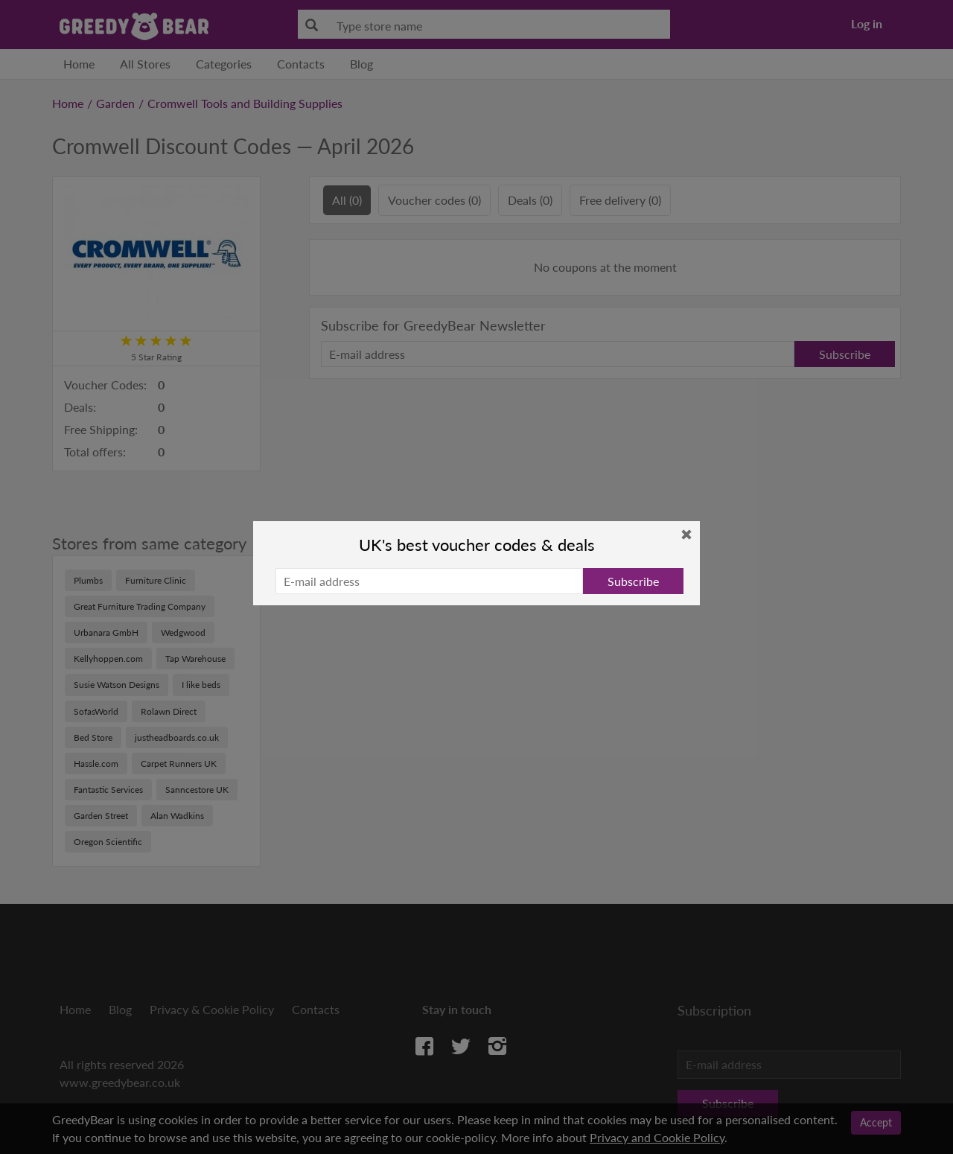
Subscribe (633, 581)
